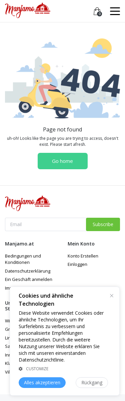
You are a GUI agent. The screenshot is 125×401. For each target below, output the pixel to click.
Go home (62, 161)
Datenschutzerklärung (27, 271)
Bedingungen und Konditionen (23, 259)
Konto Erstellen (83, 256)
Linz (9, 338)
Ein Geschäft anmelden (28, 279)
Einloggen (77, 264)
